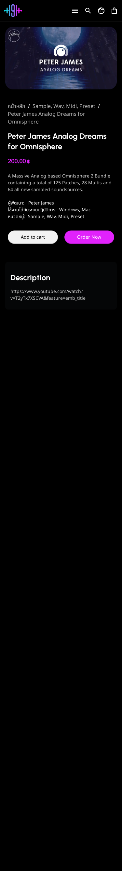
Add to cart (33, 237)
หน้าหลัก (16, 106)
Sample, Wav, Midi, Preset (64, 106)
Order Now (89, 237)
